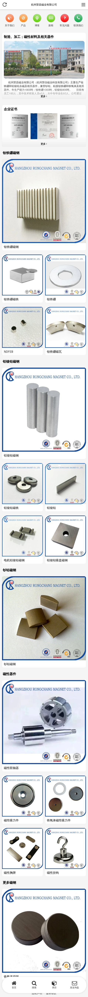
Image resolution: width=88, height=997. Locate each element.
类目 (54, 987)
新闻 (50, 25)
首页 (14, 987)
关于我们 (9, 25)
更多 (43, 96)
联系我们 (78, 25)
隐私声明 (37, 993)
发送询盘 (74, 987)
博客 (37, 25)
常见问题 (64, 25)
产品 (23, 25)
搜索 (34, 987)
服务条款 (51, 993)
